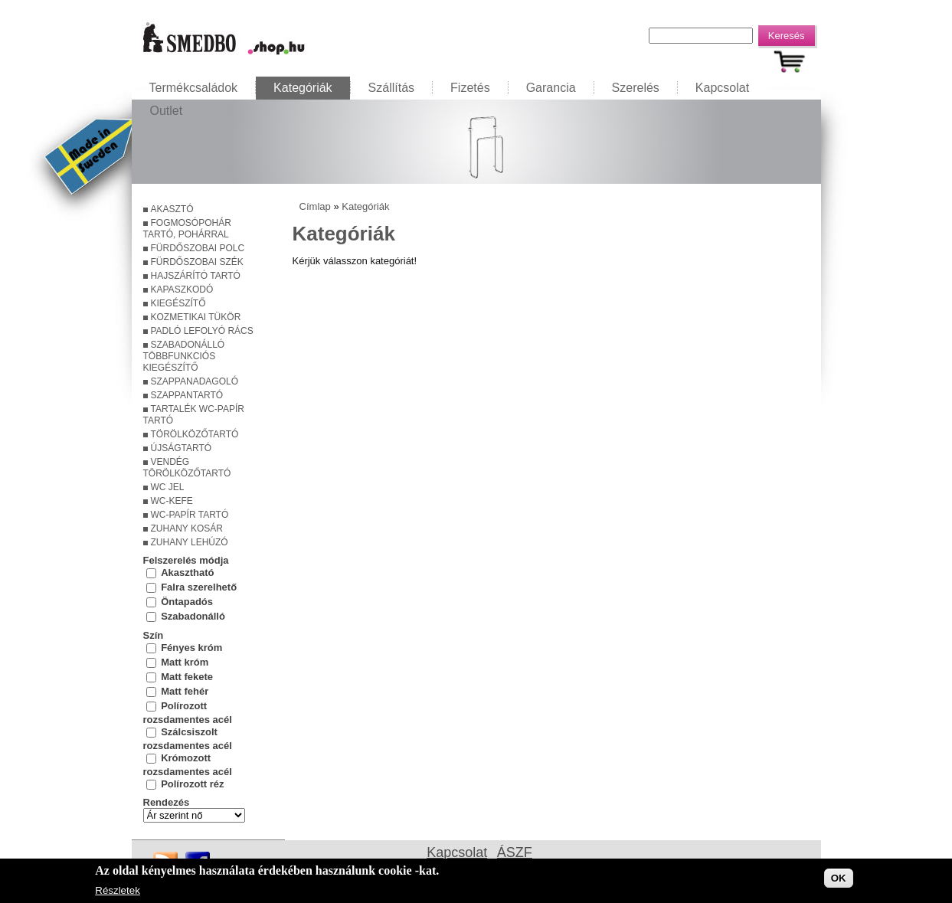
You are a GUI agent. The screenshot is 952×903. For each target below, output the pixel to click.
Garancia (551, 87)
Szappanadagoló (194, 381)
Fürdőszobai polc (198, 248)
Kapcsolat (722, 87)
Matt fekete (187, 676)
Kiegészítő (178, 303)
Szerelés (635, 87)
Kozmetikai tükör (196, 317)
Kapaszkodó (182, 289)
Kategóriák (302, 87)
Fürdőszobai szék (197, 262)
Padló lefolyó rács (202, 331)
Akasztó (172, 209)
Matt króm (184, 661)
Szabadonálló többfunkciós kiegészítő (184, 356)
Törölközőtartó (195, 434)
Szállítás (391, 87)
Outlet (166, 110)
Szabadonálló (193, 616)
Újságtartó (181, 448)
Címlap (315, 206)
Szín (153, 635)
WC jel (168, 487)
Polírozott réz (192, 783)
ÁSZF (514, 852)
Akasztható (187, 572)
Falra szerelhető (199, 587)
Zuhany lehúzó (189, 542)
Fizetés (470, 87)
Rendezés (166, 802)
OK (838, 879)
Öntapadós (187, 601)
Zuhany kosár (187, 528)
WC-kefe (172, 501)
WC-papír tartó (190, 514)
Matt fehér (184, 690)
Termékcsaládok (193, 87)
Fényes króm (191, 647)
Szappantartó (187, 395)
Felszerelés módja (186, 560)
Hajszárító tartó (195, 275)
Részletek (117, 892)
